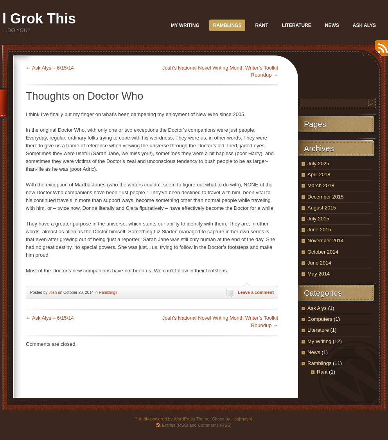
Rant (261, 25)
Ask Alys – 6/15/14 (50, 68)
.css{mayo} (241, 419)
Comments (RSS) (215, 425)
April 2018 (319, 174)
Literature (296, 25)
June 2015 (319, 230)
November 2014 (325, 240)
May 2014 (318, 274)
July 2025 (318, 163)
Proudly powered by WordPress (165, 419)
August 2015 (321, 208)
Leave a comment (256, 292)
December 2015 (325, 197)
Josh (52, 292)
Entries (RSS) (175, 425)
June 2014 (319, 263)
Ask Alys (364, 25)
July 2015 (318, 219)
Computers (319, 319)
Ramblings (227, 25)
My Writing (185, 25)
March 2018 (320, 185)
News (332, 25)
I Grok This (39, 19)
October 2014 (322, 252)
